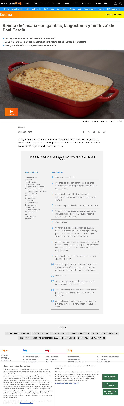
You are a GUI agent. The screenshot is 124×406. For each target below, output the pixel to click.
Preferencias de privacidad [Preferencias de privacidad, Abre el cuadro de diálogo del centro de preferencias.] (110, 400)
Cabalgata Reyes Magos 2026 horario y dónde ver (54, 338)
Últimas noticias (98, 338)
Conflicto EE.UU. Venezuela (18, 333)
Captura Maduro (60, 333)
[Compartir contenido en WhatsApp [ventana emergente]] (99, 131)
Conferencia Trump (41, 333)
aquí (53, 38)
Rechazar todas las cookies (110, 392)
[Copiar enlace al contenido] (104, 131)
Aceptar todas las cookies (110, 384)
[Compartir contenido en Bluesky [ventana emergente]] (93, 131)
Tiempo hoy (24, 338)
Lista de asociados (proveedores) (67, 390)
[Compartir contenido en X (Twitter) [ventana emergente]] (88, 131)
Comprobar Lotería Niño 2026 (104, 333)
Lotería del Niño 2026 (80, 333)
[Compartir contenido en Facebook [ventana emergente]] (83, 131)
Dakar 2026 (83, 338)
